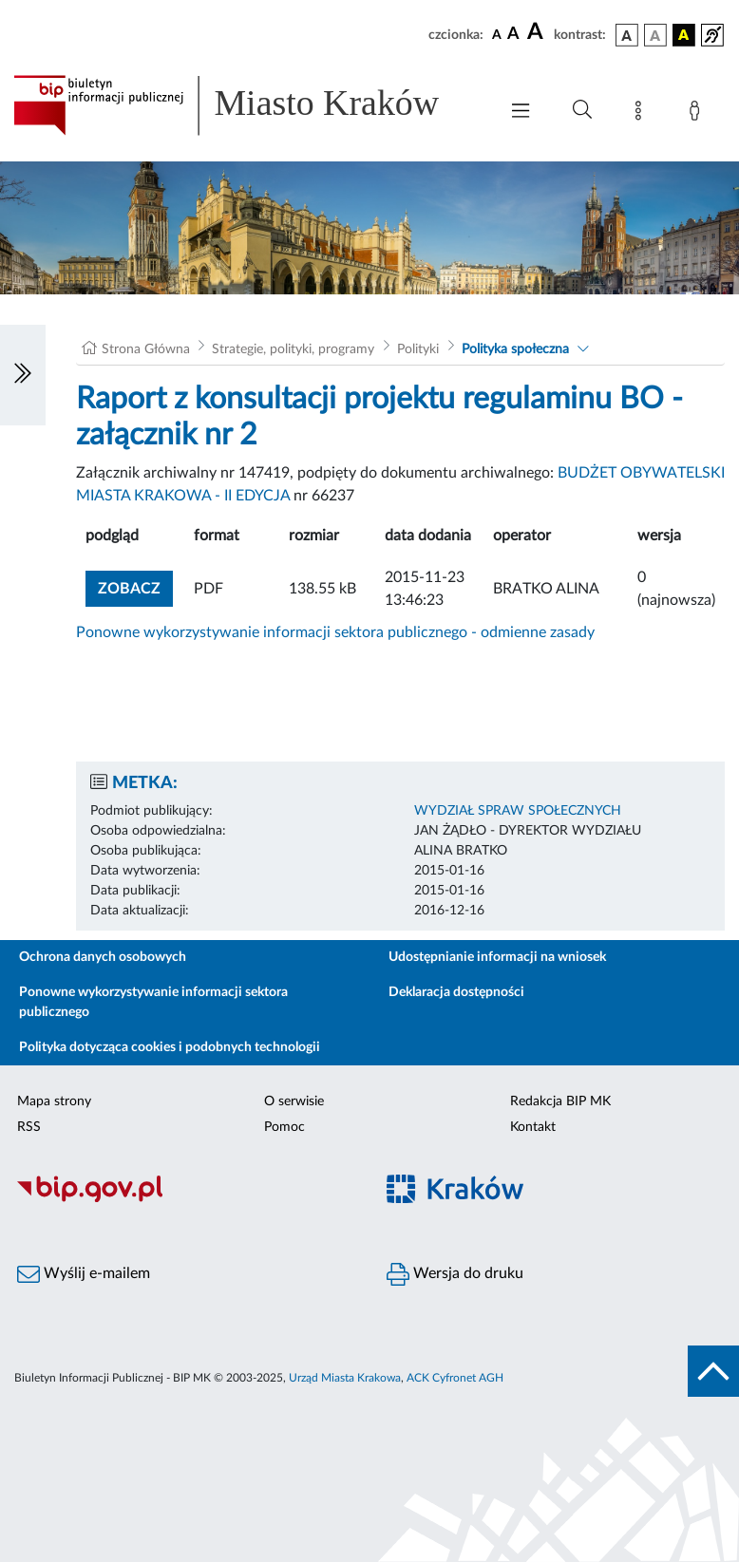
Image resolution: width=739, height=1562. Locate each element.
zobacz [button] (135, 586)
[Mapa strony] (642, 114)
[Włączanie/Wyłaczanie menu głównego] (520, 112)
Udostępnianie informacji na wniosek (497, 957)
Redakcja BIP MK (560, 1101)
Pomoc (284, 1127)
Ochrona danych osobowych (102, 957)
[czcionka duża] (537, 32)
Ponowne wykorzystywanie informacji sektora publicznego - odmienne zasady (335, 632)
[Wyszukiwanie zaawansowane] (582, 110)
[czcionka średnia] (513, 34)
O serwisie (294, 1101)
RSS (29, 1127)
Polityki (418, 349)
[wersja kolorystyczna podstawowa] (627, 35)
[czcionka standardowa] (497, 34)
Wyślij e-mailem (83, 1274)
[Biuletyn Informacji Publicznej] (184, 1199)
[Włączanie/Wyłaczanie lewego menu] (23, 375)
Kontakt (533, 1127)
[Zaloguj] (698, 114)
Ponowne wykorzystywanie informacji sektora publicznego (153, 1002)
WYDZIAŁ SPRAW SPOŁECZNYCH (517, 811)
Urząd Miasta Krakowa (345, 1377)
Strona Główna (146, 349)
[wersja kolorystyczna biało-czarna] (655, 35)
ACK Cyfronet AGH (455, 1377)
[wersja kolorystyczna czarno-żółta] (684, 35)
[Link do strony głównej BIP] (246, 105)
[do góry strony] (713, 1371)
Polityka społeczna (515, 349)
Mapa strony (54, 1101)
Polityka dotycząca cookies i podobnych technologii (169, 1047)
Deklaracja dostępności (456, 992)
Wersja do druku (455, 1274)
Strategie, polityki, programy (293, 349)
